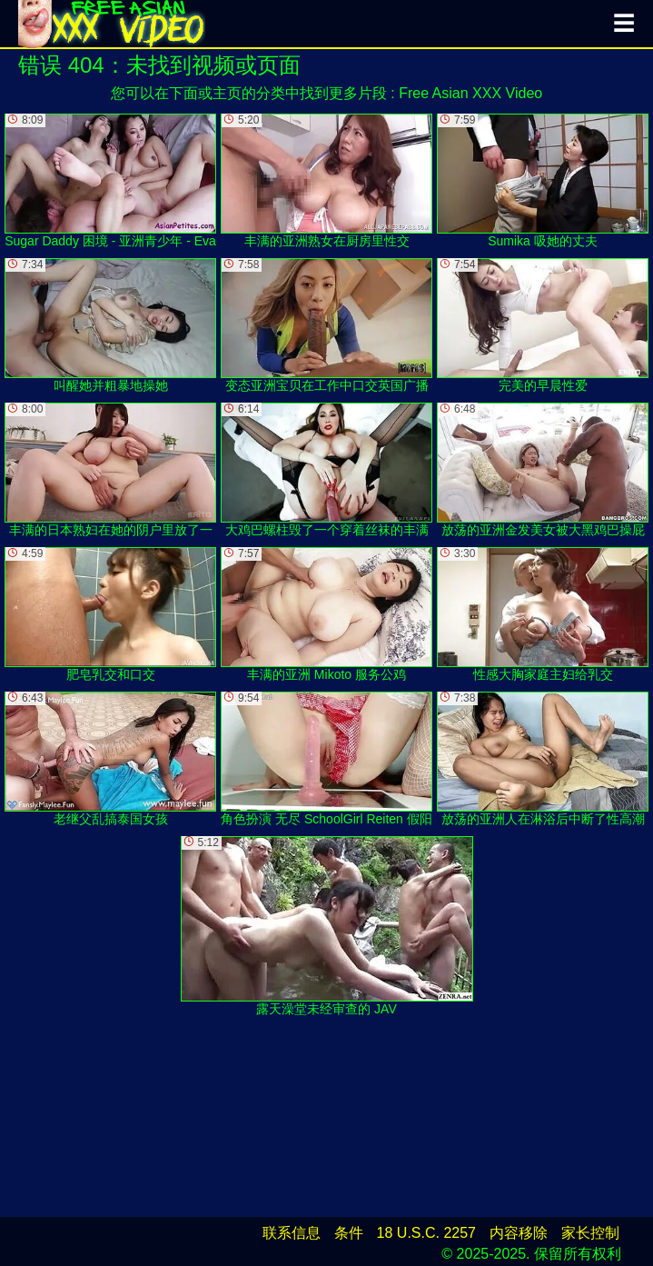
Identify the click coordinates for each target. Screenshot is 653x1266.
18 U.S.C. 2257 (426, 1233)
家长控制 (590, 1233)
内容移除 (519, 1233)
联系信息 (291, 1233)
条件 (348, 1233)
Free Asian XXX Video (470, 93)
